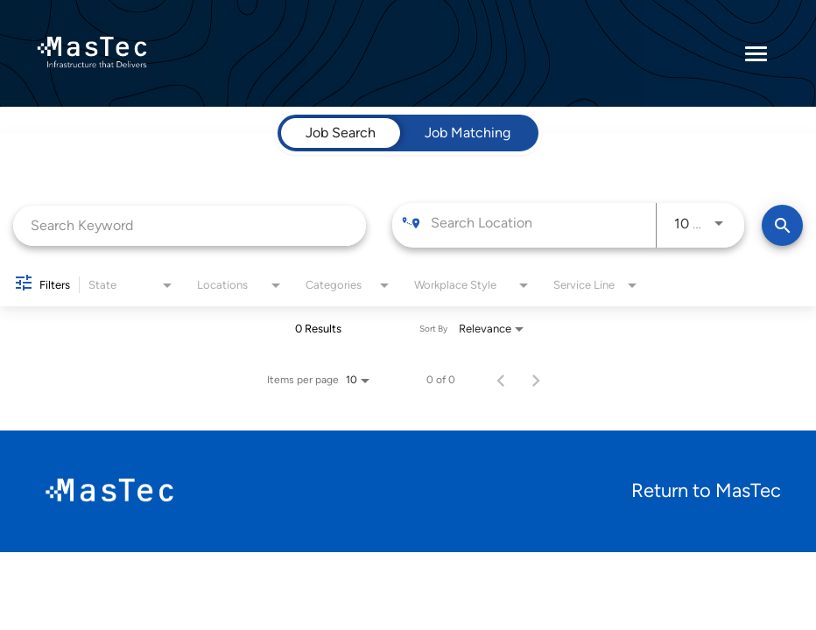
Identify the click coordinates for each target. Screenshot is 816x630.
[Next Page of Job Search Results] (535, 379)
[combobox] (189, 225)
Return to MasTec (706, 490)
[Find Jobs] (782, 225)
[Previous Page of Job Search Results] (500, 379)
